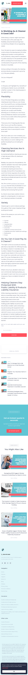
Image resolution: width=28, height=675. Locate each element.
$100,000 (18, 274)
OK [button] (14, 671)
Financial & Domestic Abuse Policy (9, 631)
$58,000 (22, 255)
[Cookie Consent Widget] (14, 668)
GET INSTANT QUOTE (14, 430)
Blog (2, 581)
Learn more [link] (5, 668)
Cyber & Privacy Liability (7, 609)
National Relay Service (6, 634)
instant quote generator (14, 312)
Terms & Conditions (5, 588)
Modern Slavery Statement (7, 629)
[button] (25, 3)
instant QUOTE (17, 3)
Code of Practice (5, 622)
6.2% (2, 73)
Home (2, 572)
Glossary (3, 584)
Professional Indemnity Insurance (9, 607)
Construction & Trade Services (8, 602)
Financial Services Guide (7, 624)
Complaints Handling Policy (7, 626)
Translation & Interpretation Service (9, 636)
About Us (3, 579)
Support (3, 576)
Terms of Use (4, 591)
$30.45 (3, 255)
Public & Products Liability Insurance (9, 604)
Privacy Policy (4, 586)
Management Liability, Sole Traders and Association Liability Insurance (13, 612)
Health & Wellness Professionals (8, 599)
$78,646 (10, 265)
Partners (3, 574)
